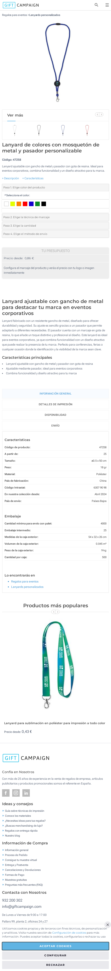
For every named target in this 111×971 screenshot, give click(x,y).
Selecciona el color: (17, 195)
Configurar (55, 955)
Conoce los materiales (18, 815)
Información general (16, 850)
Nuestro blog (12, 835)
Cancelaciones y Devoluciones (23, 869)
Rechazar (55, 964)
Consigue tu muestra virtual (21, 860)
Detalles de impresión (55, 404)
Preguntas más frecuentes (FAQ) (24, 884)
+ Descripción (10, 178)
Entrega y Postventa (16, 864)
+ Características (32, 178)
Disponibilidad (55, 414)
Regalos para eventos (14, 15)
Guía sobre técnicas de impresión (24, 810)
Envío (55, 425)
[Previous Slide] (97, 114)
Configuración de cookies (69, 932)
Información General (55, 393)
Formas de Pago (14, 874)
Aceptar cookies (55, 946)
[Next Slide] (101, 114)
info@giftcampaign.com (21, 906)
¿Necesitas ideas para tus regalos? (25, 820)
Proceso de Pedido (16, 855)
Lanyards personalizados (44, 15)
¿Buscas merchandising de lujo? (24, 825)
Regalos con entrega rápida (21, 830)
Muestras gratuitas (16, 879)
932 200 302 (12, 900)
